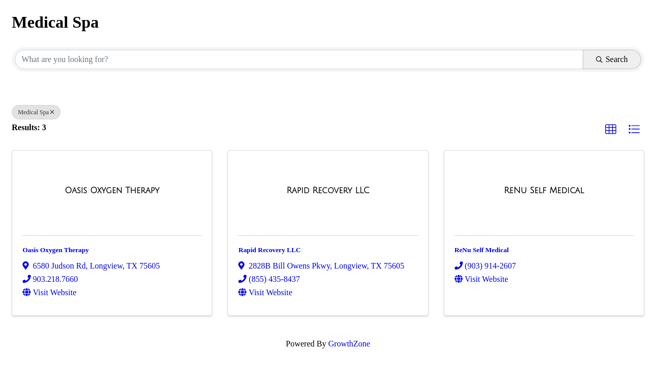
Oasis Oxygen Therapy (56, 250)
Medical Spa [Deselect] (36, 112)
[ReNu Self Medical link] (544, 191)
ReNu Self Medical (482, 250)
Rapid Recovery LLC (269, 250)
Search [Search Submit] (612, 59)
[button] (611, 129)
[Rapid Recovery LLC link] (328, 191)
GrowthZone (349, 343)
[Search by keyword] (299, 59)
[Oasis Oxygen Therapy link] (112, 191)
